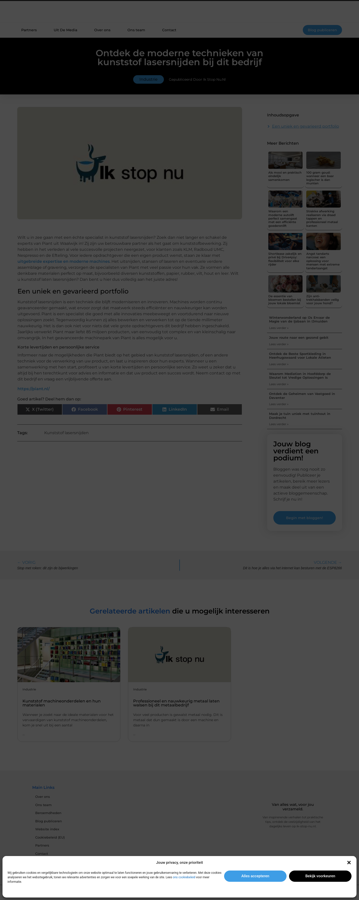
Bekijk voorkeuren (320, 876)
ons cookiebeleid (184, 877)
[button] (349, 862)
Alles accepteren (255, 876)
